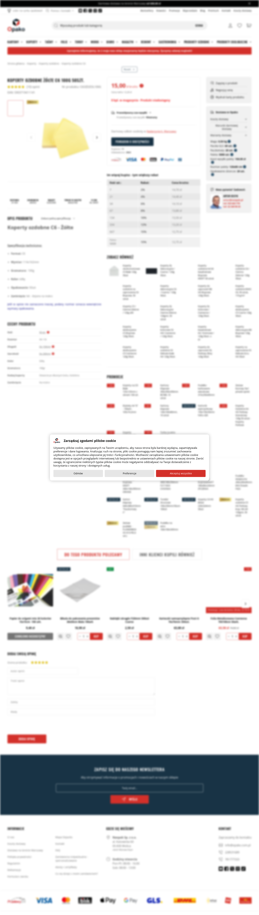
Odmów (78, 473)
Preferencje (129, 473)
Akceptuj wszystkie (181, 473)
